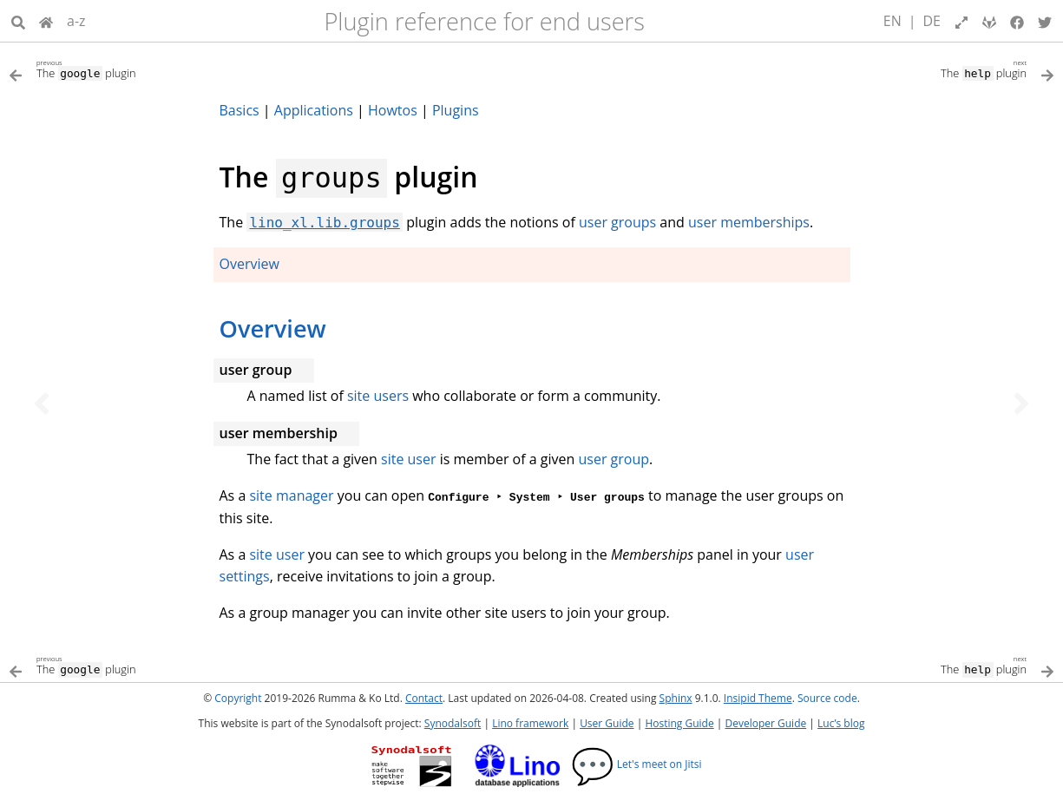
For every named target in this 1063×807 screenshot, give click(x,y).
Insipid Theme (758, 698)
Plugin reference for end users (484, 21)
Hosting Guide (679, 723)
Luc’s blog (840, 723)
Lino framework (530, 723)
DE (932, 20)
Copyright (237, 698)
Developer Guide (765, 723)
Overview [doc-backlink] (273, 328)
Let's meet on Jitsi (636, 764)
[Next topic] (1021, 403)
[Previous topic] (41, 403)
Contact (424, 698)
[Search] (18, 20)
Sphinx (675, 698)
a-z (76, 20)
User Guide (606, 723)
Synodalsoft (452, 723)
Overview (249, 263)
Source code (827, 698)
